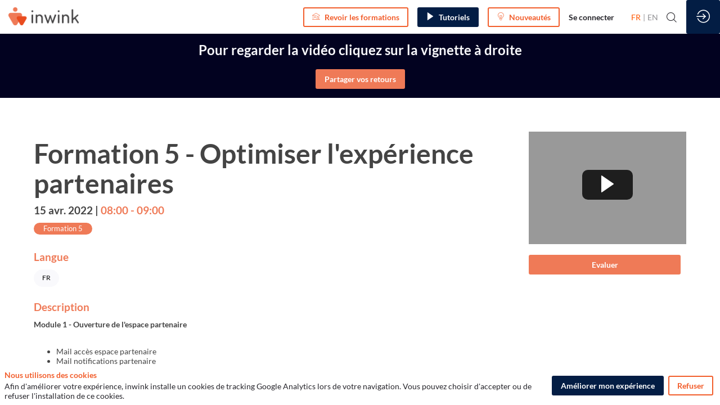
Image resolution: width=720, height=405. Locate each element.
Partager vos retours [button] (360, 79)
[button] (355, 17)
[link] (591, 17)
